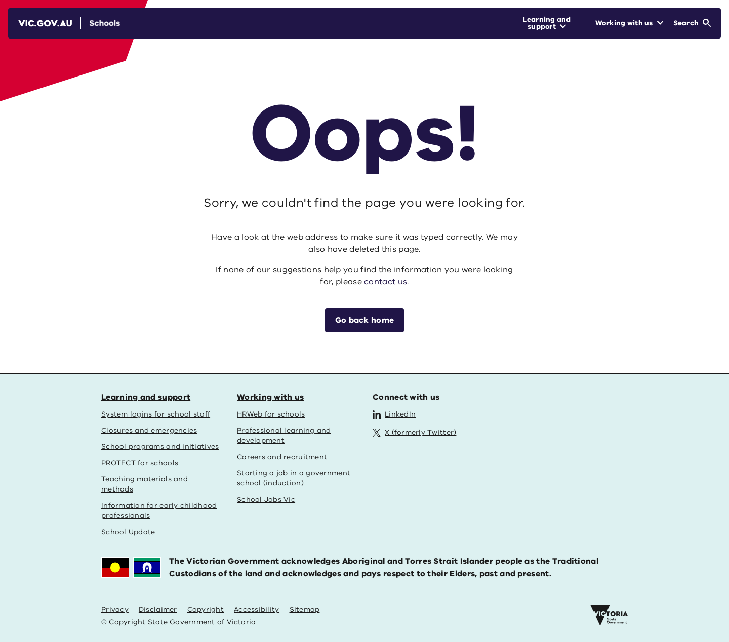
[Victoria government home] (609, 615)
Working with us (270, 397)
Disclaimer (158, 609)
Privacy (115, 609)
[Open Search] (692, 23)
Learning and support (145, 397)
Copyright (205, 609)
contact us (385, 281)
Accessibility (256, 609)
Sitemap (305, 609)
